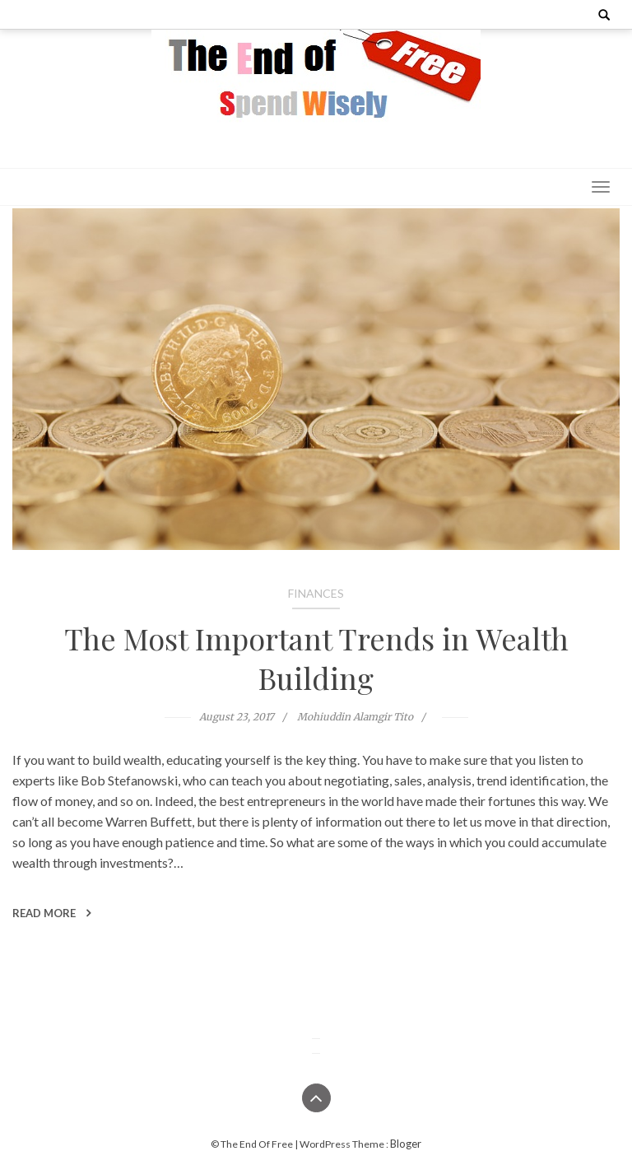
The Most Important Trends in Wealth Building (316, 657)
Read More (51, 913)
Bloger (405, 1143)
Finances (316, 593)
